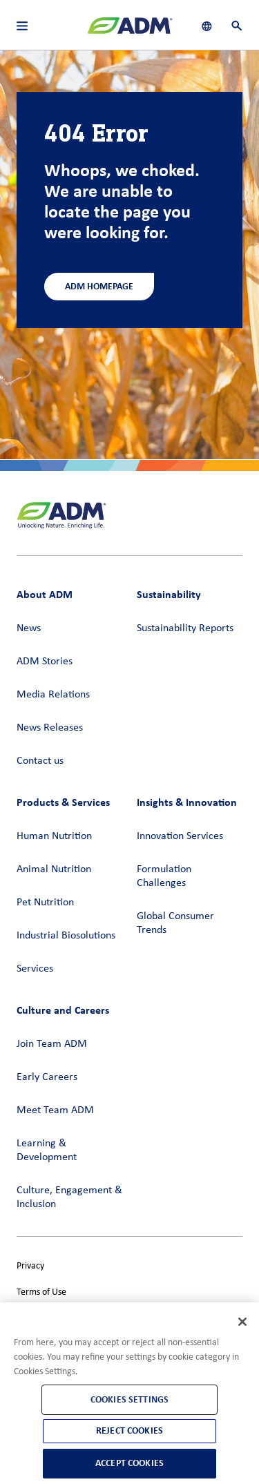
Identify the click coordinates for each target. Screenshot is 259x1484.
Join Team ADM (52, 1044)
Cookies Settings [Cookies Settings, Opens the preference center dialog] (129, 1399)
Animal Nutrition (54, 869)
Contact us (40, 761)
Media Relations (53, 694)
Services (35, 968)
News (29, 628)
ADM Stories (45, 661)
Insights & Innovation (187, 802)
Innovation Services (180, 836)
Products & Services (63, 802)
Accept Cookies (129, 1463)
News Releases (50, 727)
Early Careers (47, 1077)
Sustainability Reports (185, 628)
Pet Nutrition (45, 902)
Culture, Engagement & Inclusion (69, 1197)
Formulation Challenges (164, 876)
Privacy (30, 1266)
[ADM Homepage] (130, 31)
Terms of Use (41, 1292)
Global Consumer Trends (175, 923)
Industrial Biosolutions (66, 935)
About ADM (45, 594)
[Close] (242, 1322)
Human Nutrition (54, 836)
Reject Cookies (129, 1430)
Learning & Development (47, 1150)
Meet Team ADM (55, 1110)
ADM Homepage (99, 286)
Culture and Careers (63, 1009)
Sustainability (169, 594)
